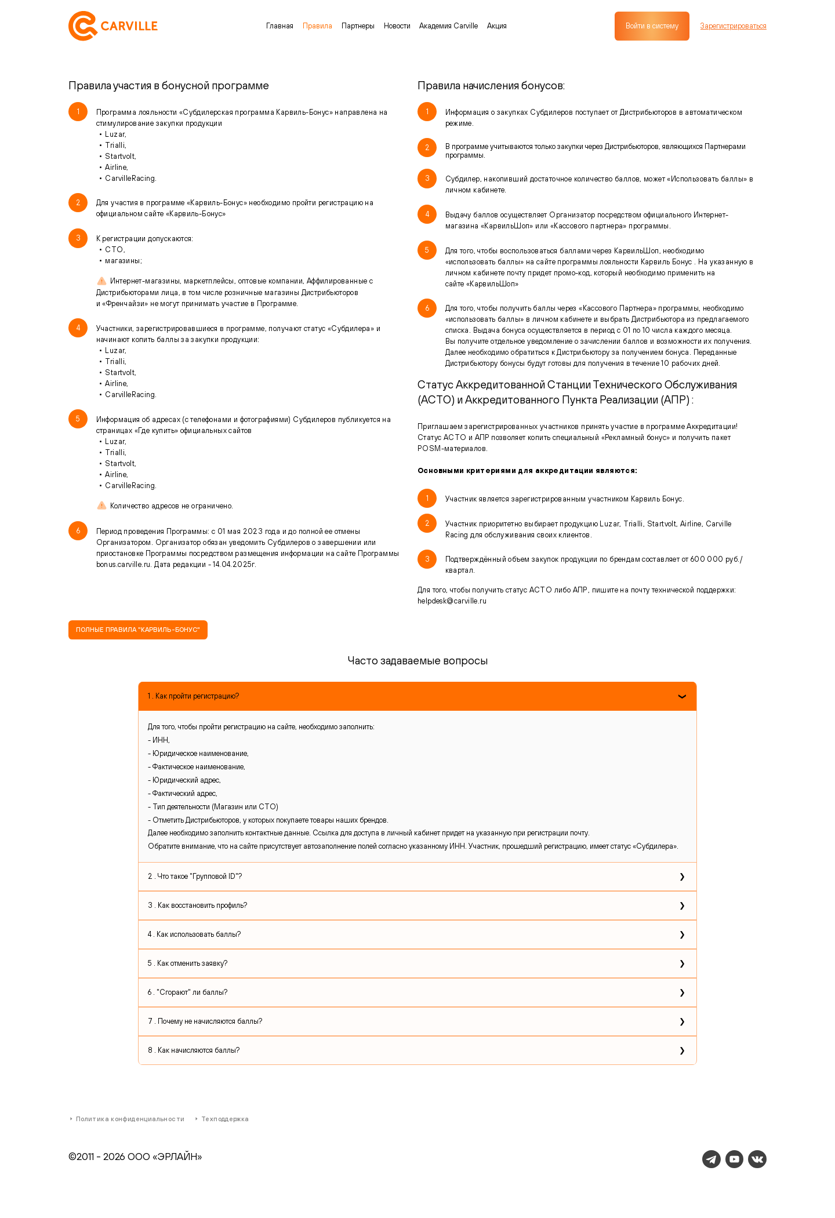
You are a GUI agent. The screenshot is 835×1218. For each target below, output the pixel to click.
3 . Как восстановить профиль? (197, 905)
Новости (397, 25)
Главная (279, 25)
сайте (455, 283)
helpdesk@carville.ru (452, 601)
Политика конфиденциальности (126, 1119)
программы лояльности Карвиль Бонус (625, 261)
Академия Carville (448, 25)
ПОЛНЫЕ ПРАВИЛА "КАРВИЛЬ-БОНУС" (138, 630)
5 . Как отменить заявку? (187, 963)
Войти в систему (652, 25)
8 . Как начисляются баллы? (193, 1050)
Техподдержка (221, 1119)
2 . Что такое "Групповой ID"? (195, 876)
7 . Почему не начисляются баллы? (205, 1021)
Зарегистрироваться (733, 26)
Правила (317, 25)
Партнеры (358, 25)
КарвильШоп (492, 283)
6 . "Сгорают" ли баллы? (187, 992)
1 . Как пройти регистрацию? (193, 696)
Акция (497, 25)
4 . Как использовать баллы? (194, 934)
